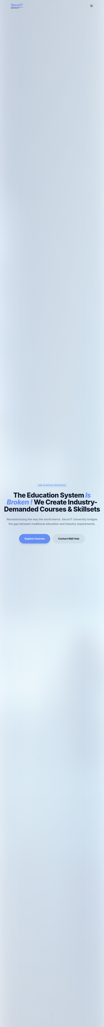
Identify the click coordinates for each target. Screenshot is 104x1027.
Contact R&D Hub (68, 538)
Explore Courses (35, 538)
